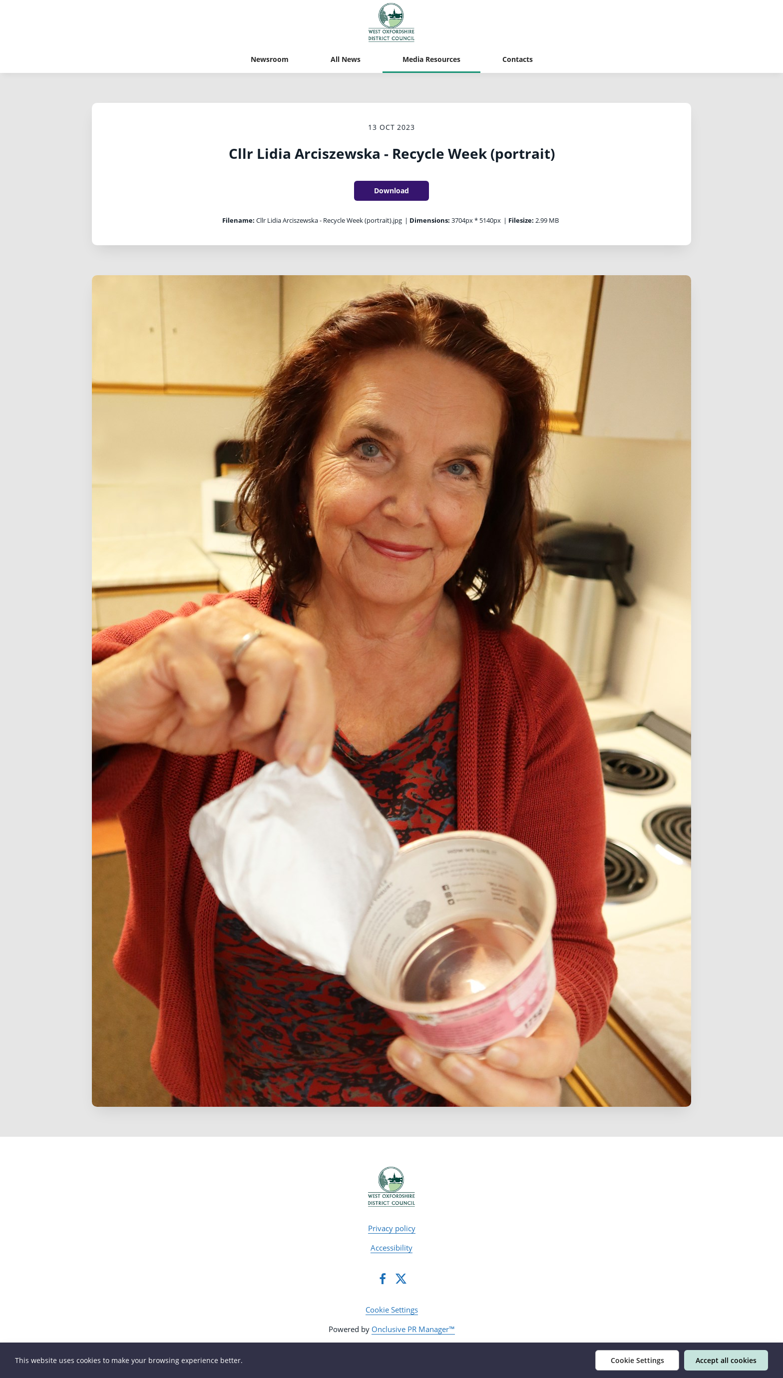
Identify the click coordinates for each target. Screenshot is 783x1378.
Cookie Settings (392, 1310)
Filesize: (521, 220)
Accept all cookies (726, 1360)
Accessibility (391, 1248)
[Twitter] (400, 1278)
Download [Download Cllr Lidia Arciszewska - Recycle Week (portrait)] (391, 190)
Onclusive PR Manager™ (413, 1329)
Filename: (238, 220)
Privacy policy (391, 1228)
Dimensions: (429, 220)
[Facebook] (382, 1278)
